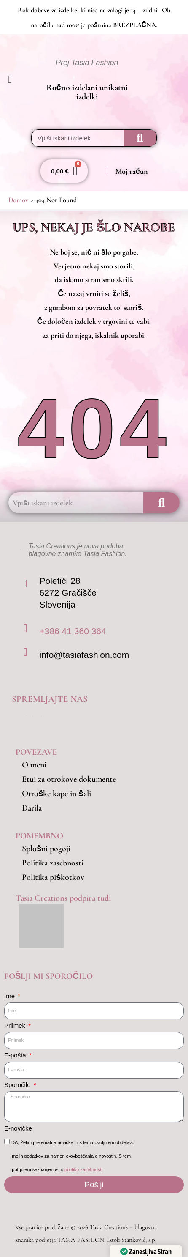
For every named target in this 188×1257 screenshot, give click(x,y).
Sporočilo (18, 1084)
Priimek (15, 1025)
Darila (32, 808)
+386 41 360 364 (72, 631)
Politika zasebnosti (52, 863)
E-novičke (18, 1128)
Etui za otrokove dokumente (69, 779)
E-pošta (16, 1055)
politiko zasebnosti (83, 1169)
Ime (10, 996)
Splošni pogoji (46, 848)
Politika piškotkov (53, 877)
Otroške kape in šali (56, 794)
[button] (17, 79)
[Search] (140, 138)
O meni (34, 765)
